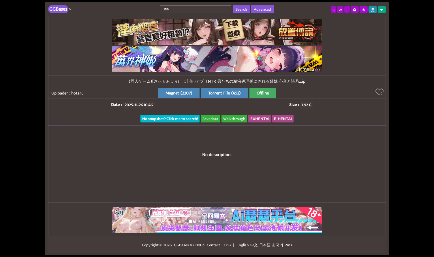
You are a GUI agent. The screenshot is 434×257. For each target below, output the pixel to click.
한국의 (278, 244)
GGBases (181, 244)
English (242, 244)
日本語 (264, 244)
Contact (213, 244)
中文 (254, 244)
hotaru (77, 93)
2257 (227, 244)
